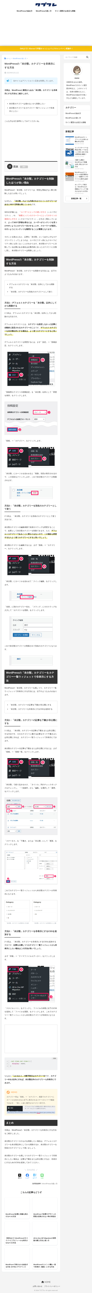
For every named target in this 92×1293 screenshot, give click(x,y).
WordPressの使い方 (44, 11)
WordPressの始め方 (24, 11)
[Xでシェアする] (20, 1176)
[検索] (87, 57)
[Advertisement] (46, 30)
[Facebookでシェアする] (27, 1176)
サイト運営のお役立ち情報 (65, 11)
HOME (46, 1282)
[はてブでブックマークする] (35, 1176)
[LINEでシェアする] (42, 1176)
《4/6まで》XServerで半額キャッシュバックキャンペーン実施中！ (46, 49)
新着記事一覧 (76, 201)
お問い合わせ (37, 1287)
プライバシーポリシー (52, 1287)
